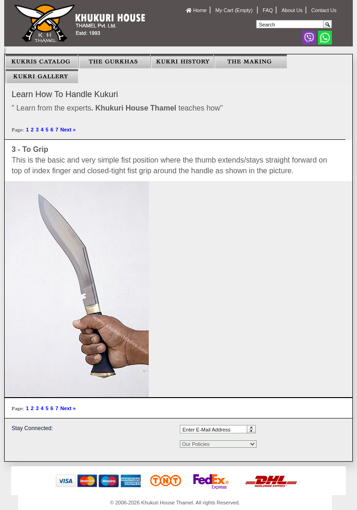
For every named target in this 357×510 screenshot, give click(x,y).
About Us (292, 10)
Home (196, 10)
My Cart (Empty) (234, 10)
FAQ (268, 10)
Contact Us (324, 10)
